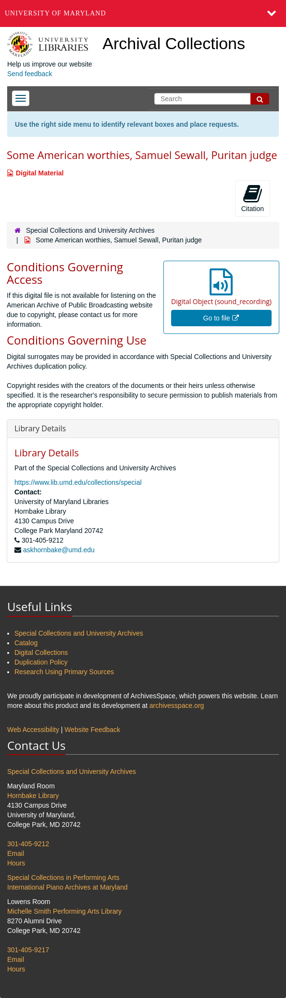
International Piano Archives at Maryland (67, 887)
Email (15, 853)
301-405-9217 (28, 950)
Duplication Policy (41, 662)
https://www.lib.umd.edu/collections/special (78, 482)
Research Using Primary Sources (64, 672)
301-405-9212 (28, 844)
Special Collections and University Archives (90, 230)
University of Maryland (55, 13)
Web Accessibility (33, 729)
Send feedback (29, 74)
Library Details (40, 428)
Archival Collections (173, 43)
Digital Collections (41, 652)
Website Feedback (92, 729)
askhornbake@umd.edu (59, 550)
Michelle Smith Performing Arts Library (64, 911)
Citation (252, 198)
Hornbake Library (33, 795)
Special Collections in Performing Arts (63, 877)
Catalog (25, 643)
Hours (16, 863)
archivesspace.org (176, 705)
